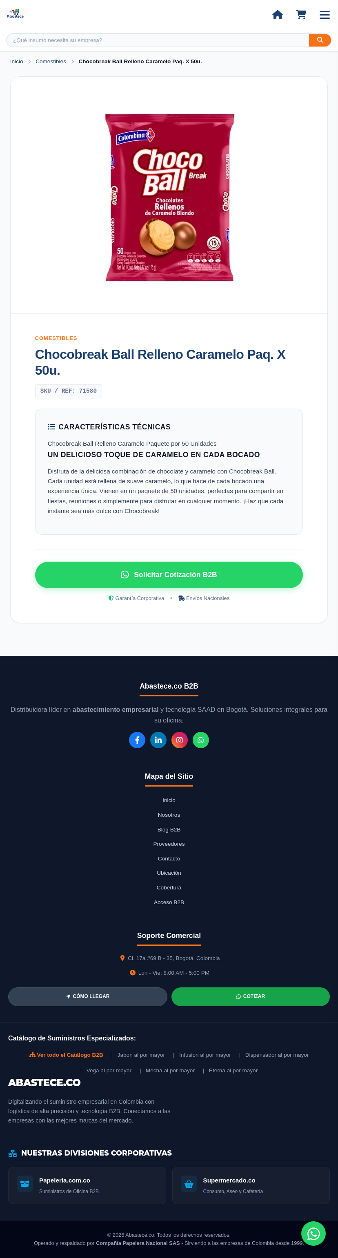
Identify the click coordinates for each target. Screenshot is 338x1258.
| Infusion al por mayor (202, 1055)
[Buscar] (320, 40)
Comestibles (52, 61)
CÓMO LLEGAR (88, 996)
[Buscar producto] (158, 40)
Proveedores (169, 844)
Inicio (16, 61)
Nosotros (169, 815)
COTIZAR (250, 996)
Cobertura (169, 888)
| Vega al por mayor (105, 1070)
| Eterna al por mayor (230, 1070)
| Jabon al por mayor (138, 1055)
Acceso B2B (169, 902)
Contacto (169, 859)
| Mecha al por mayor (167, 1070)
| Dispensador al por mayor (274, 1055)
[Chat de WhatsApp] (313, 1233)
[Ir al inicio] (277, 14)
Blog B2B (169, 830)
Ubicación (169, 873)
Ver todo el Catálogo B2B (66, 1055)
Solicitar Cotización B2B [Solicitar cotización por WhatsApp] (169, 574)
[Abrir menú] (325, 15)
